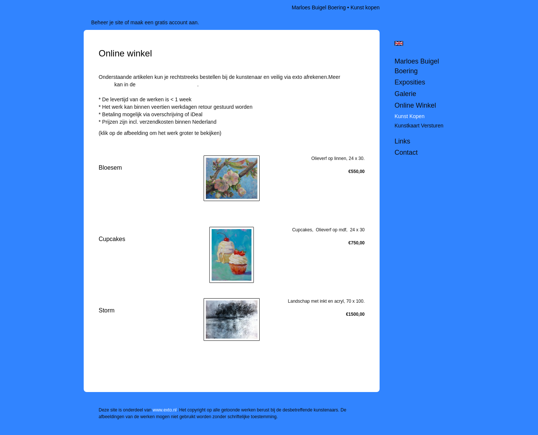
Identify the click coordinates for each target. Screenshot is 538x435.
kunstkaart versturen (419, 126)
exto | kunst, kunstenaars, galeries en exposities (105, 7)
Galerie (405, 94)
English (399, 43)
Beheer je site (107, 22)
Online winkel (415, 105)
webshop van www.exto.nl (167, 84)
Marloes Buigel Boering (319, 7)
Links (402, 141)
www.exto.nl (165, 410)
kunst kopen (409, 116)
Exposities (410, 82)
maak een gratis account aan (164, 22)
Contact (406, 152)
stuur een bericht (118, 141)
